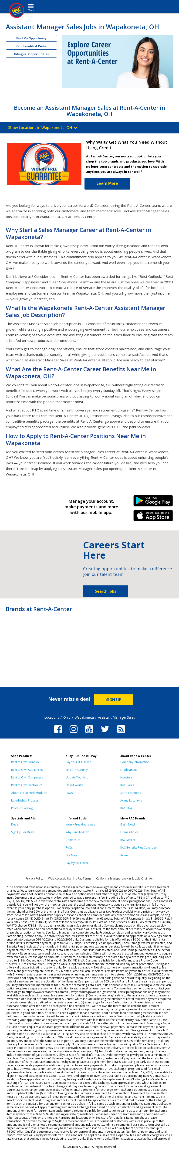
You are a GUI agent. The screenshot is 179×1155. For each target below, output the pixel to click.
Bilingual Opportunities (31, 54)
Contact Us (73, 840)
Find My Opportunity (31, 38)
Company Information (134, 762)
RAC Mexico (128, 840)
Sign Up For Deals (22, 832)
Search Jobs (105, 591)
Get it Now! (127, 824)
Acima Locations (131, 800)
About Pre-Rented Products (29, 793)
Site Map (71, 855)
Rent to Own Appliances (27, 770)
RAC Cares (127, 785)
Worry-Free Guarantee (80, 824)
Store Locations (130, 793)
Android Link (153, 502)
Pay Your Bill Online (78, 762)
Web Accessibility (59, 878)
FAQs (69, 793)
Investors (126, 777)
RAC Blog (126, 808)
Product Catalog (22, 808)
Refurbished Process (24, 800)
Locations (51, 717)
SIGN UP (113, 699)
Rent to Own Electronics (26, 785)
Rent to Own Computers (27, 777)
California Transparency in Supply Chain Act (124, 878)
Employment (128, 770)
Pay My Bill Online (77, 863)
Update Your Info (77, 777)
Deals (15, 824)
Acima (124, 855)
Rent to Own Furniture (25, 762)
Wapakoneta (84, 717)
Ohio (67, 717)
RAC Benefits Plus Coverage (138, 847)
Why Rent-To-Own (77, 832)
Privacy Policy (34, 878)
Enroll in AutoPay (77, 770)
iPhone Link (153, 517)
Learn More (107, 183)
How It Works (74, 785)
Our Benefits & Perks (31, 46)
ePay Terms (83, 878)
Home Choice (129, 832)
